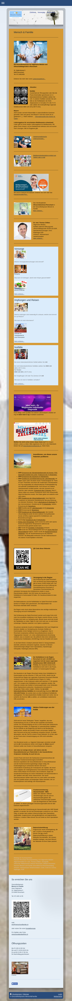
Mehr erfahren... (38, 211)
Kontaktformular (31, 928)
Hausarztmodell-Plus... (21, 194)
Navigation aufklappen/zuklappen (36, 3)
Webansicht (58, 996)
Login (60, 994)
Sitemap (26, 994)
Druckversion (16, 994)
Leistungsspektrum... (39, 79)
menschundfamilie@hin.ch (20, 934)
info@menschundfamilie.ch (20, 924)
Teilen (14, 984)
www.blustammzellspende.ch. (32, 446)
